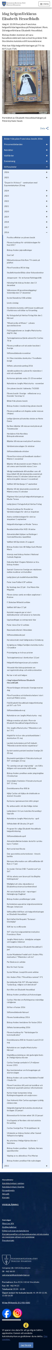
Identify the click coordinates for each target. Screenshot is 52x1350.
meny (44, 3)
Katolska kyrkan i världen (13, 1183)
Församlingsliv (8, 1190)
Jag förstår (26, 1345)
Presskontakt (8, 1240)
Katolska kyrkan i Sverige (13, 1187)
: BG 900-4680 (16, 1302)
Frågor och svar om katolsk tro (15, 1230)
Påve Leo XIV (8, 1223)
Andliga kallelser (9, 1227)
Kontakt (5, 1197)
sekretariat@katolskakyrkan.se (16, 1275)
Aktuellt (5, 1194)
